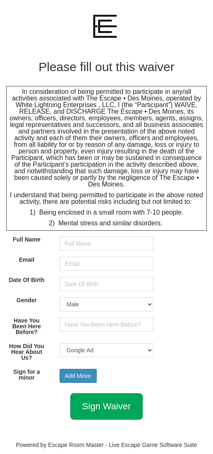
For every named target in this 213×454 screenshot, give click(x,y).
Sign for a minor (26, 374)
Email (26, 260)
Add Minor (78, 376)
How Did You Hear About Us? (26, 352)
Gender (27, 300)
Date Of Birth (26, 280)
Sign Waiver (106, 406)
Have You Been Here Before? (26, 326)
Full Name (27, 239)
